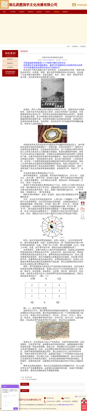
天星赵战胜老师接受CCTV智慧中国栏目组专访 (44, 63)
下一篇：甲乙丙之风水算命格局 (28, 379)
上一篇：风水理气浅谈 (26, 377)
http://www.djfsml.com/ (49, 60)
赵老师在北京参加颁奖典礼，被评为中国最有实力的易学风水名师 (52, 65)
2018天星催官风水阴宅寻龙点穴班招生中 (41, 67)
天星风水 (21, 12)
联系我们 (65, 12)
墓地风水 (10, 63)
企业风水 (10, 67)
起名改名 (39, 12)
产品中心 (47, 12)
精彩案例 (56, 12)
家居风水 (10, 59)
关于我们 (13, 12)
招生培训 (30, 12)
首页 (4, 12)
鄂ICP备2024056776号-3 (66, 405)
